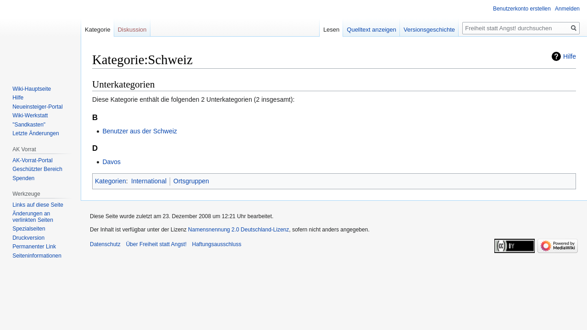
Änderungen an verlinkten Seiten (32, 216)
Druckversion (28, 238)
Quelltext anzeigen (371, 29)
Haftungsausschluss (216, 244)
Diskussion (132, 29)
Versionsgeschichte (429, 29)
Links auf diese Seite (37, 205)
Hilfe (569, 56)
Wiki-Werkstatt (30, 115)
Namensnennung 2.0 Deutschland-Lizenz (238, 229)
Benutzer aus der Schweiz (139, 131)
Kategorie (98, 29)
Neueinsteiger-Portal (37, 107)
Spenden (23, 178)
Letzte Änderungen (35, 133)
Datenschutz (105, 244)
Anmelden (567, 9)
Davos (111, 161)
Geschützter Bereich (37, 169)
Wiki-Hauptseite (31, 89)
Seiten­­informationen (36, 256)
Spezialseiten (28, 229)
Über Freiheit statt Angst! (156, 244)
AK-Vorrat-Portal (32, 160)
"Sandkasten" (28, 124)
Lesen (331, 29)
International (148, 181)
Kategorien (110, 181)
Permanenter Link (34, 246)
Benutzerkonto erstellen (522, 9)
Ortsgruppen (191, 181)
